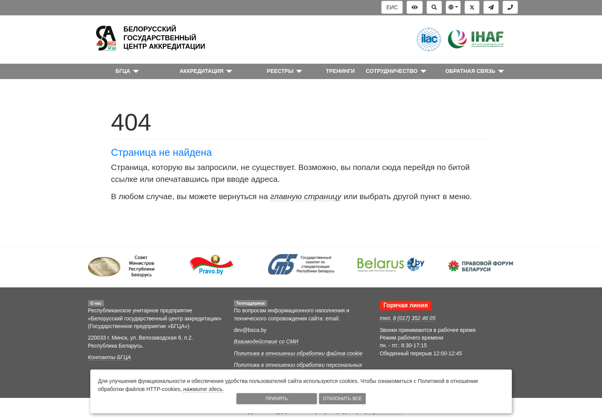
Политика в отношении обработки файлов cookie (298, 353)
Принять (277, 398)
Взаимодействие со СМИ (266, 341)
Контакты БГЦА (109, 357)
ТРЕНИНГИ (340, 71)
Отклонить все (342, 398)
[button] (453, 7)
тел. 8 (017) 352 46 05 (407, 318)
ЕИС (392, 7)
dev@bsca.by (250, 330)
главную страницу (305, 196)
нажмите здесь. (203, 389)
